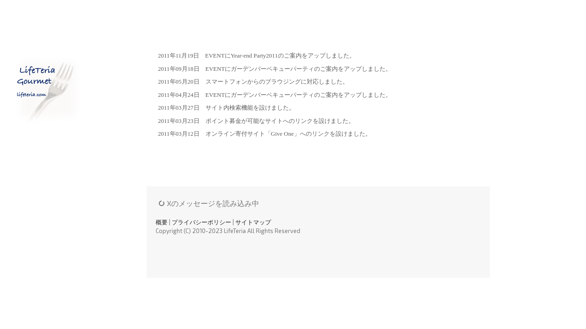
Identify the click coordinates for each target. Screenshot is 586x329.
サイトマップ (253, 222)
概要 (162, 222)
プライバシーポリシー (201, 222)
